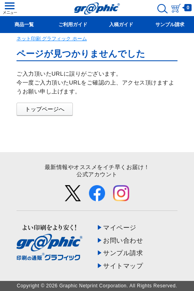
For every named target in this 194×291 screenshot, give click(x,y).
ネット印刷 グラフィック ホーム (52, 38)
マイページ (119, 227)
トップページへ (44, 109)
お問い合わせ (123, 240)
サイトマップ (123, 265)
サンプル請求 (123, 253)
